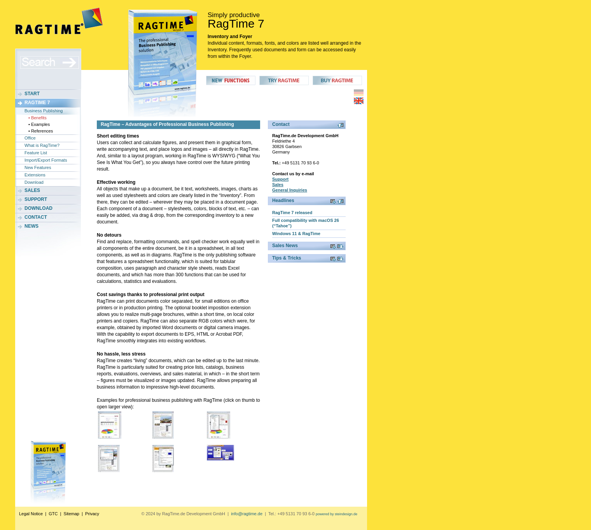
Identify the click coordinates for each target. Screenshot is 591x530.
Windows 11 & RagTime (296, 233)
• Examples (39, 124)
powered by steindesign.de (336, 514)
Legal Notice (31, 513)
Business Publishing (43, 110)
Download (34, 182)
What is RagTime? (41, 145)
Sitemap (71, 513)
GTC (53, 513)
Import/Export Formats (45, 160)
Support (35, 199)
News (31, 226)
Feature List (35, 152)
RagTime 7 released (292, 212)
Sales (32, 190)
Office (30, 138)
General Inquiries (289, 190)
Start (32, 93)
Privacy (92, 513)
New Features (37, 167)
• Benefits (37, 117)
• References (40, 131)
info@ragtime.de (246, 513)
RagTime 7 (37, 102)
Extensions (34, 175)
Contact (35, 217)
